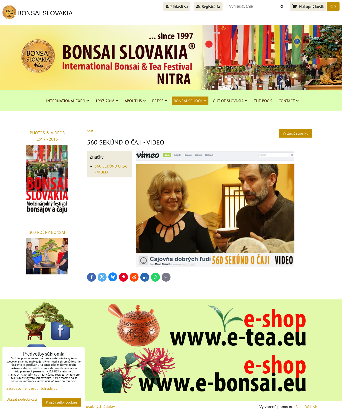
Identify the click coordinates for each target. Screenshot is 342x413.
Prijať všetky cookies (61, 402)
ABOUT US (135, 100)
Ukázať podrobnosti (21, 399)
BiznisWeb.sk (306, 406)
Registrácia (208, 6)
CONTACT (289, 100)
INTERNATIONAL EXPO (67, 100)
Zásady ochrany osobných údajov (87, 406)
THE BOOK (263, 100)
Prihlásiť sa (177, 6)
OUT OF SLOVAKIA (230, 100)
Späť (90, 131)
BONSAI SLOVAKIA (45, 13)
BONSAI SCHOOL (190, 100)
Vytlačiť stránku (296, 133)
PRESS (159, 100)
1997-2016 (106, 100)
